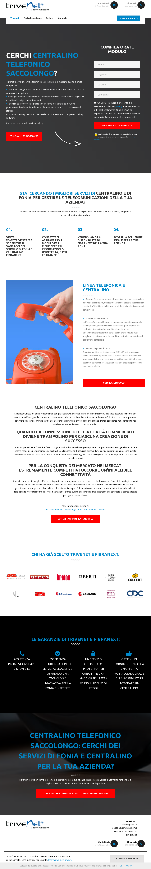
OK (120, 865)
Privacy (128, 865)
